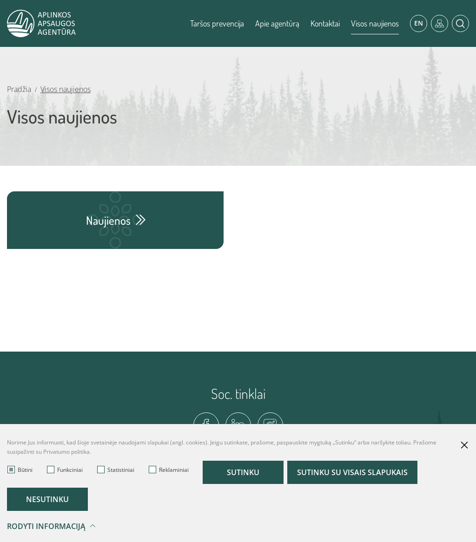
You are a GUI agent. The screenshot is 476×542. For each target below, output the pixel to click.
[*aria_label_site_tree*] (439, 23)
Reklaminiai (169, 470)
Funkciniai (65, 470)
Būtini (20, 470)
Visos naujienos (375, 23)
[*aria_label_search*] (460, 23)
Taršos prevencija (217, 23)
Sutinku (243, 472)
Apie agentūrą (277, 23)
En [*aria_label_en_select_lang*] (418, 23)
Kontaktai (325, 23)
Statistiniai (115, 470)
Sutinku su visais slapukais (352, 472)
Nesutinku (47, 499)
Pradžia (19, 89)
